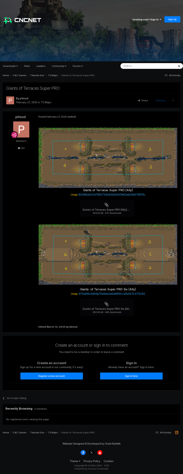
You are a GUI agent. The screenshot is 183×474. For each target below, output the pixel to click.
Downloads (10, 66)
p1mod (24, 98)
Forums (78, 66)
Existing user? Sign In (147, 19)
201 (21, 148)
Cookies (108, 461)
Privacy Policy (92, 461)
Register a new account (51, 375)
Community (59, 66)
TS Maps (46, 102)
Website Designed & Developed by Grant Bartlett (91, 443)
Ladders (40, 66)
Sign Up (172, 19)
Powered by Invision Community (91, 468)
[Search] (138, 66)
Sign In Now (131, 375)
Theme (75, 461)
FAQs (27, 66)
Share (143, 100)
